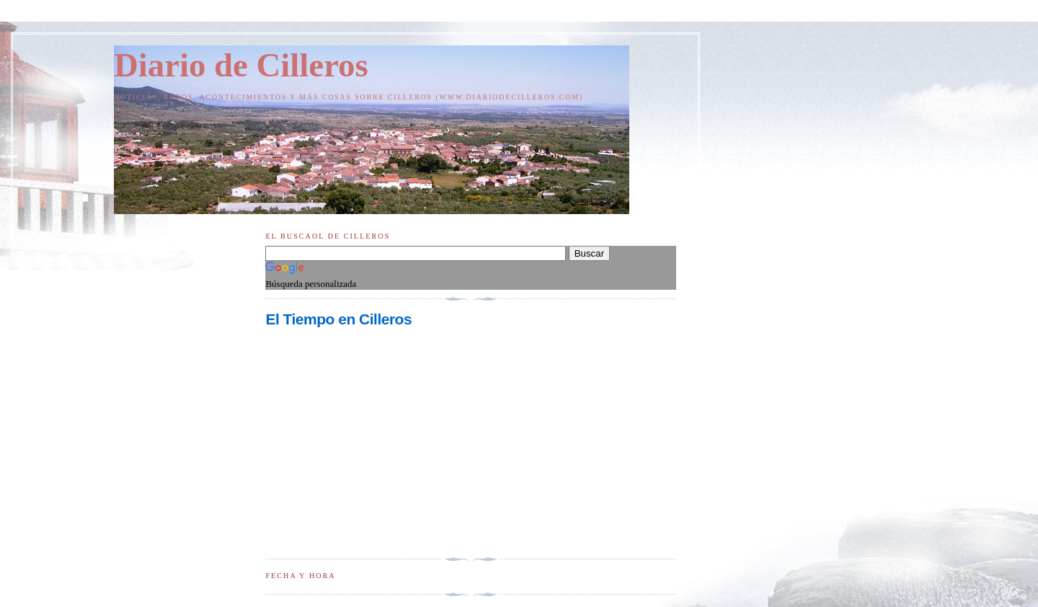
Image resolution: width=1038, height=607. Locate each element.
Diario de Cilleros (241, 65)
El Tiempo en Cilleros (338, 319)
